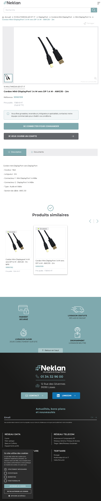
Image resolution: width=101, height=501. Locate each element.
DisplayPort (43, 17)
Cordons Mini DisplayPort (61, 17)
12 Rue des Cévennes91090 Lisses (53, 386)
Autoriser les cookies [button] (18, 486)
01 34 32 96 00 (52, 376)
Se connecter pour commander (41, 126)
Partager (89, 23)
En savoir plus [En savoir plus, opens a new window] (22, 465)
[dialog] (17, 474)
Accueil (6, 17)
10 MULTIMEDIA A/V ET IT (24, 17)
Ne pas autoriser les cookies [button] (17, 491)
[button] (17, 496)
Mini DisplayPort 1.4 (83, 17)
